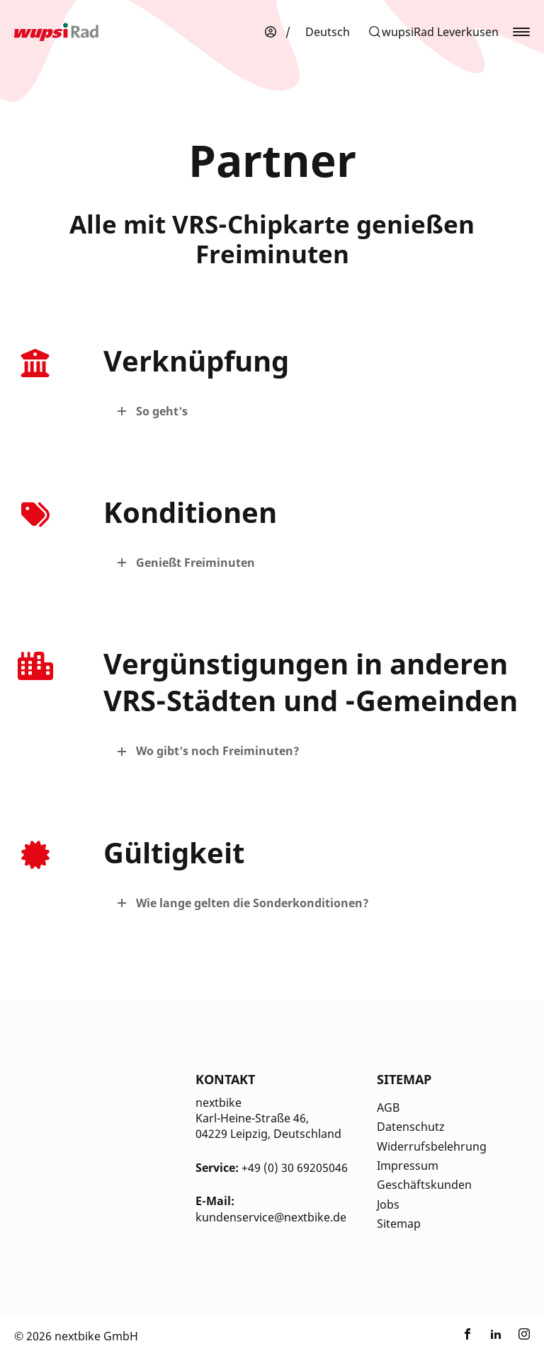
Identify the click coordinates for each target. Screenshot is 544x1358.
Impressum (407, 1165)
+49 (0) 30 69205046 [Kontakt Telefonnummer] (295, 1167)
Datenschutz (411, 1126)
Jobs (388, 1204)
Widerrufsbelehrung (432, 1146)
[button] (433, 32)
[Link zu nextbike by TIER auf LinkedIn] (496, 1336)
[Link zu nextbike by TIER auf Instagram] (524, 1336)
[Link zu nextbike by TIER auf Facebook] (467, 1336)
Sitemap (399, 1223)
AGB (388, 1107)
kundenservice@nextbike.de (271, 1217)
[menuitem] (327, 32)
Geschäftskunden (424, 1184)
